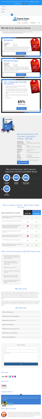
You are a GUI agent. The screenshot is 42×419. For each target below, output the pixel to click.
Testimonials (33, 22)
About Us (9, 414)
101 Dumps (11, 405)
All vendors (25, 22)
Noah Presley (10, 384)
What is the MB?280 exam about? (8, 293)
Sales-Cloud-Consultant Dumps (18, 406)
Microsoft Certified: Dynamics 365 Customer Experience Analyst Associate (20, 31)
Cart (39, 22)
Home (19, 22)
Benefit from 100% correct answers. (10, 256)
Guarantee (14, 414)
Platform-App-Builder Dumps (5, 410)
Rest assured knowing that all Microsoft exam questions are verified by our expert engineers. (32, 262)
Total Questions (35, 190)
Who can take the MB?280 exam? (8, 305)
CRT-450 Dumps (30, 406)
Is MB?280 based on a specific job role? (9, 301)
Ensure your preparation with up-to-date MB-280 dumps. (31, 257)
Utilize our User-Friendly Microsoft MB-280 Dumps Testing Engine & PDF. (16, 117)
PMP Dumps (5, 405)
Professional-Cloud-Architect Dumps (24, 407)
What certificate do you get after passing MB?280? (11, 297)
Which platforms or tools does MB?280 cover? (10, 314)
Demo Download (24, 168)
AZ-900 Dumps (18, 410)
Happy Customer (10, 386)
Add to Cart (21, 60)
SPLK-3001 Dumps (30, 410)
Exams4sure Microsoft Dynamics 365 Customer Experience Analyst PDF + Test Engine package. (31, 252)
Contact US (28, 414)
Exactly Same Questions (25, 190)
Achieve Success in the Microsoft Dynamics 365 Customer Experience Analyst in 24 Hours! (15, 108)
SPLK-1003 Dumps (24, 410)
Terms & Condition (21, 414)
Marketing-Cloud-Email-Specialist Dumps (37, 407)
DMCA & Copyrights (35, 414)
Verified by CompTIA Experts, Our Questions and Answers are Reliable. (16, 114)
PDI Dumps (11, 409)
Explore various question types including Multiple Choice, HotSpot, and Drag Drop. (11, 262)
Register (4, 9)
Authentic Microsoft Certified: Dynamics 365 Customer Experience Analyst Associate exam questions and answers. (12, 252)
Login (3, 6)
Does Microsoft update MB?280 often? (9, 318)
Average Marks (16, 190)
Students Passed (6, 190)
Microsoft (6, 31)
